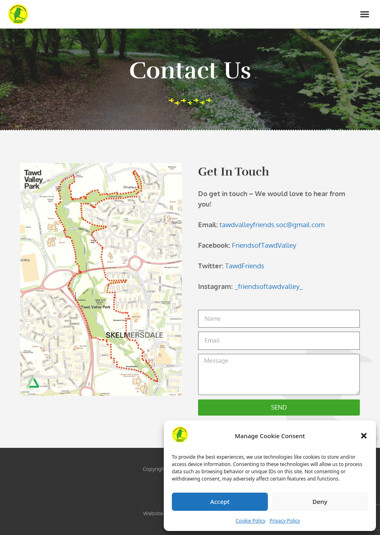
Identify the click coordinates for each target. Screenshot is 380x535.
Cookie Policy (250, 520)
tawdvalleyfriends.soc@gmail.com (272, 224)
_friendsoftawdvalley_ (268, 286)
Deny (320, 501)
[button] (364, 436)
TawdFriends (244, 265)
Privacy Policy (284, 520)
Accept (220, 501)
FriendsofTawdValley (264, 245)
